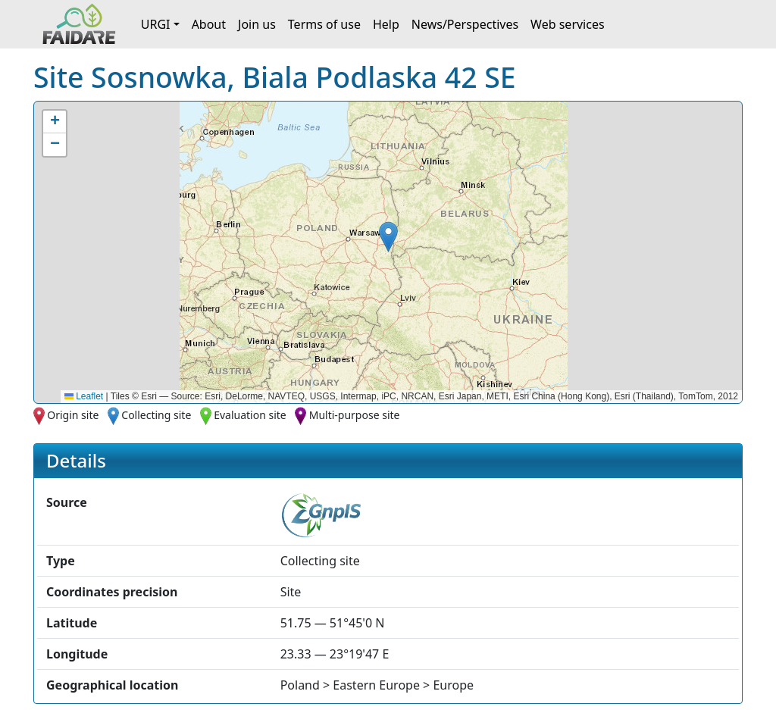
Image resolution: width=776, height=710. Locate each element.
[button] (388, 236)
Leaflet (83, 396)
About (209, 24)
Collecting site (156, 415)
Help (386, 24)
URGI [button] (156, 24)
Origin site (73, 415)
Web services (567, 24)
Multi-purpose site (354, 415)
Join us (257, 24)
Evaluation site (250, 415)
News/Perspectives (464, 24)
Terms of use (324, 24)
